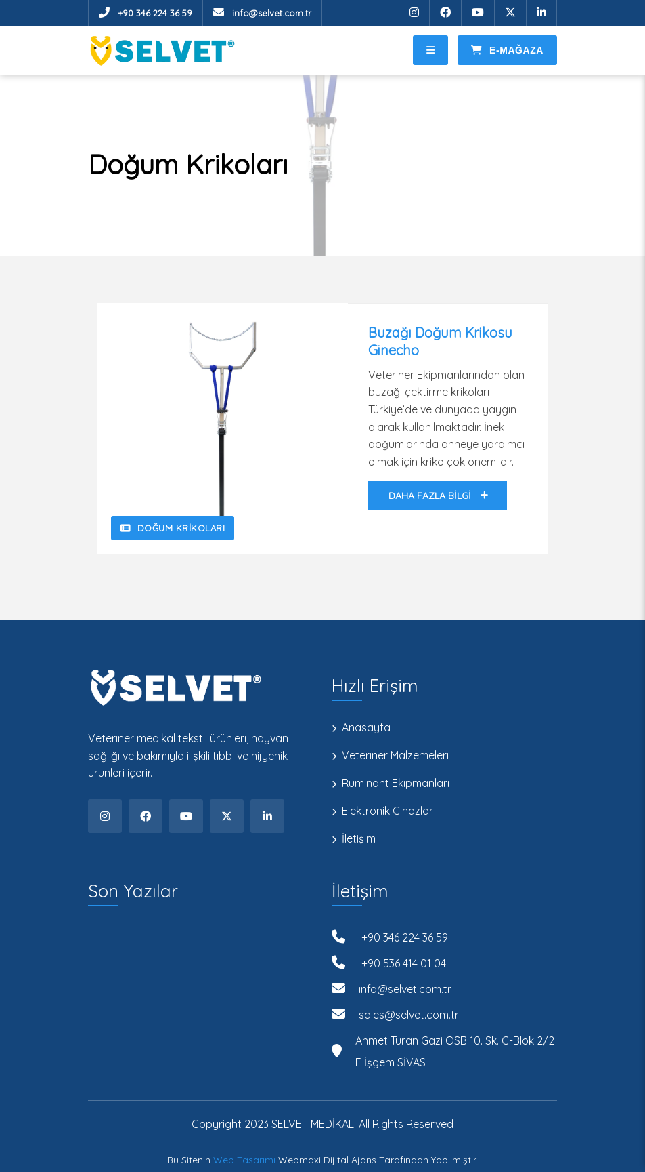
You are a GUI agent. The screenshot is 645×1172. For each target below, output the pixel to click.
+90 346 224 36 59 (145, 12)
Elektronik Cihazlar (387, 811)
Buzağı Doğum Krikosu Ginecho (440, 341)
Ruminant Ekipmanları (395, 783)
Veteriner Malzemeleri (395, 755)
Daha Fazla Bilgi (438, 495)
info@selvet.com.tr (262, 12)
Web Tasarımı (244, 1160)
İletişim (359, 838)
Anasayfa (366, 727)
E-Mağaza (507, 50)
